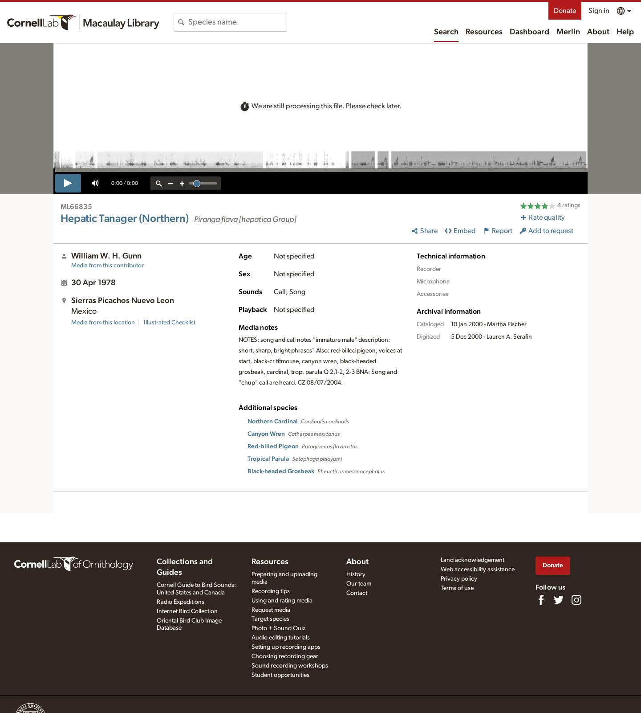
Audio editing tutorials (281, 638)
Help (625, 32)
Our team (358, 584)
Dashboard (529, 32)
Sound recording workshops (290, 666)
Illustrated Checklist (169, 323)
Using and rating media (282, 601)
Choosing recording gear (285, 656)
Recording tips (271, 591)
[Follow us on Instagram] (576, 599)
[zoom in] (182, 183)
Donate (565, 10)
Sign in (598, 10)
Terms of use (457, 588)
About (598, 32)
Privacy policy (459, 579)
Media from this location (103, 323)
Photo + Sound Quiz (278, 628)
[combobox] (237, 22)
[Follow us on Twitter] (558, 599)
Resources (484, 32)
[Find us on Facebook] (541, 599)
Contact (356, 593)
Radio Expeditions (180, 602)
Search (446, 32)
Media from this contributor (107, 265)
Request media (271, 610)
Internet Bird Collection (187, 611)
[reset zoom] (159, 183)
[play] (68, 183)
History (355, 574)
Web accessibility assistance (478, 569)
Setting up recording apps (286, 647)
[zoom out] (170, 183)
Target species (270, 619)
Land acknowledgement (472, 560)
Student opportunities (280, 675)
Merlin (568, 32)
